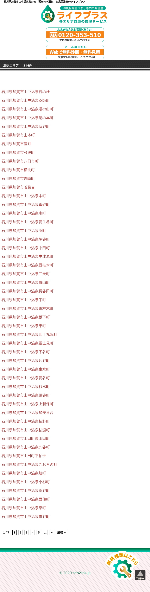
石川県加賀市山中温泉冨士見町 (27, 343)
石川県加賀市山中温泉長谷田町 (27, 291)
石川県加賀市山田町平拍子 (23, 456)
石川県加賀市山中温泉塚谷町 (25, 239)
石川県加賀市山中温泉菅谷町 (25, 378)
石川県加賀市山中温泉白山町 (25, 282)
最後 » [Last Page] (61, 532)
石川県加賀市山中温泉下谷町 (25, 352)
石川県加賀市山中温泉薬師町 (25, 100)
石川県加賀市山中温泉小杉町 (25, 482)
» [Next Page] (51, 532)
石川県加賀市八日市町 (20, 161)
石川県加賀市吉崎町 (18, 178)
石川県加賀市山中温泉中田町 (25, 248)
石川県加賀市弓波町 (18, 152)
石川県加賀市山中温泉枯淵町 (25, 430)
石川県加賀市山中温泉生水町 (25, 369)
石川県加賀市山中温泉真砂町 (25, 204)
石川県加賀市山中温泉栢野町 (25, 421)
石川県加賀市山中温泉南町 (23, 213)
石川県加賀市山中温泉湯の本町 (27, 118)
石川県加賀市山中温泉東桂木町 (27, 308)
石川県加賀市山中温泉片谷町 (25, 361)
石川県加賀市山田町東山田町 (25, 438)
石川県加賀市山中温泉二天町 (25, 274)
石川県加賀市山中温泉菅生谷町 (27, 222)
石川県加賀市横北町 (18, 170)
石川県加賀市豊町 (16, 144)
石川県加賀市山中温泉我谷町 (25, 126)
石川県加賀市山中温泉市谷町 (25, 517)
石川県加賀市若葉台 (18, 187)
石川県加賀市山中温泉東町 (23, 326)
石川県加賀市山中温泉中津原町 (27, 256)
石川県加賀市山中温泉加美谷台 (27, 413)
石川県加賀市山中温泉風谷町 (25, 395)
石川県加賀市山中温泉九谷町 (25, 447)
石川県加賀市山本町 (18, 135)
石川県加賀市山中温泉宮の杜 (25, 92)
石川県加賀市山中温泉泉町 (23, 508)
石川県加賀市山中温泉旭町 (23, 473)
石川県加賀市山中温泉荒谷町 (25, 490)
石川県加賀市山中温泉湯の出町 (27, 109)
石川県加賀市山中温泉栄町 (23, 300)
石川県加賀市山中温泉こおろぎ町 (29, 464)
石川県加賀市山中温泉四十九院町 (29, 334)
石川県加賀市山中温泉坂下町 (25, 317)
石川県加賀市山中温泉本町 (23, 196)
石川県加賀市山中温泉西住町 (25, 499)
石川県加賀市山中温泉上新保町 (27, 404)
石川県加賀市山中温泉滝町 (23, 231)
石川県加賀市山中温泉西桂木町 (27, 265)
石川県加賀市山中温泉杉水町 (25, 387)
